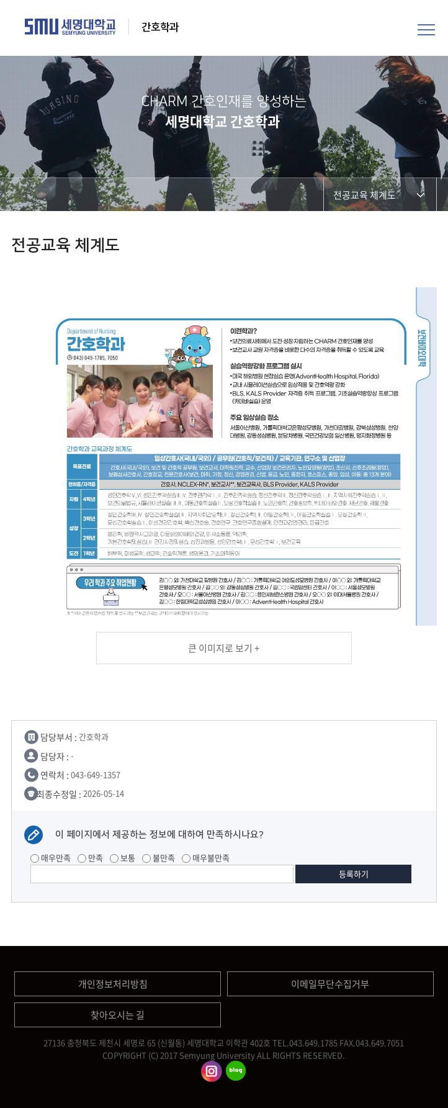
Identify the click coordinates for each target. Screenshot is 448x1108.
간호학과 (161, 27)
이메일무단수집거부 (330, 984)
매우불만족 (206, 857)
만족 (90, 857)
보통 (122, 857)
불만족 (158, 857)
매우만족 (50, 857)
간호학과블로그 (235, 1071)
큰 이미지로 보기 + (223, 648)
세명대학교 (70, 27)
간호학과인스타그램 (211, 1071)
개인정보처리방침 (113, 984)
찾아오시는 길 (118, 1015)
